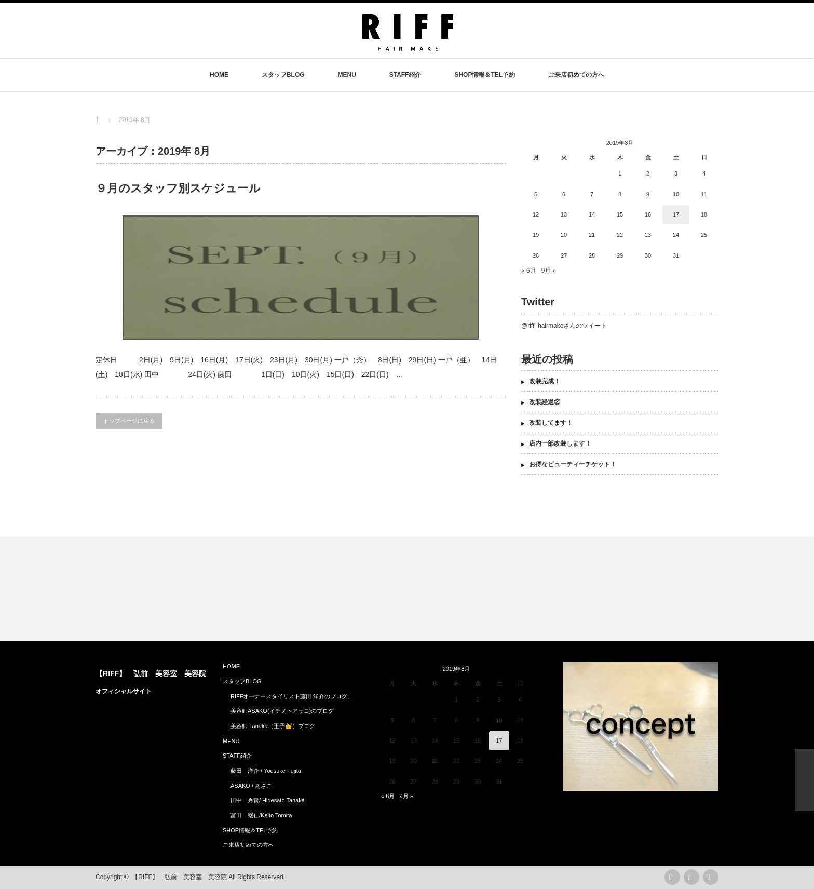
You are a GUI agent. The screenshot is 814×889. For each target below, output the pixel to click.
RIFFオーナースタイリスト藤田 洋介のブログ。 (292, 696)
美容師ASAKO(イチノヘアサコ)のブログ (282, 711)
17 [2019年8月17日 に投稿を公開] (676, 214)
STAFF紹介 (405, 74)
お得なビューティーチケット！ (572, 464)
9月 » (549, 270)
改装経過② (544, 402)
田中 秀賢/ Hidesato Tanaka (267, 800)
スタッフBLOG (283, 74)
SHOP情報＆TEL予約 (484, 74)
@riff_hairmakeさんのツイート (564, 325)
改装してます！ (551, 422)
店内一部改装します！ (560, 443)
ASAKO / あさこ (251, 786)
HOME (219, 74)
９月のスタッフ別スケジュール (178, 188)
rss (672, 877)
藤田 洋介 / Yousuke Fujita (265, 770)
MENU (346, 74)
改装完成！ (544, 381)
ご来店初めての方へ (576, 74)
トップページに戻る (129, 420)
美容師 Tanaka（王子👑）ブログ (272, 726)
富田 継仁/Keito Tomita (261, 815)
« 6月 (528, 270)
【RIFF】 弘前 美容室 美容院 (151, 673)
